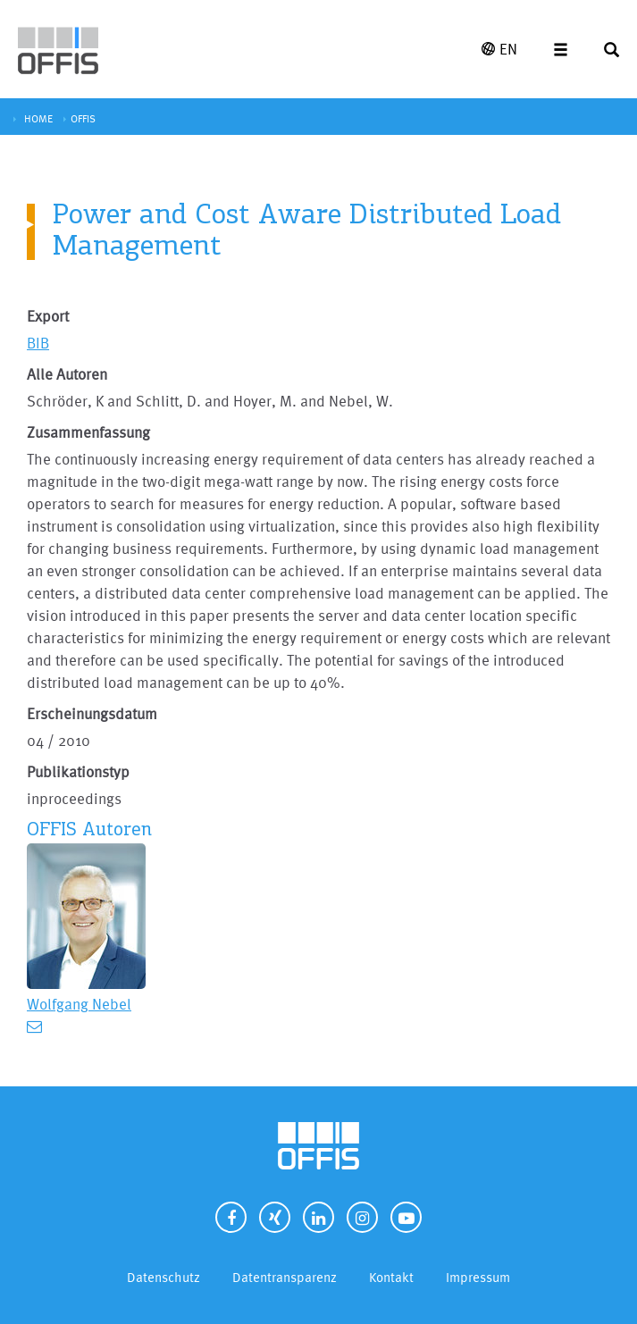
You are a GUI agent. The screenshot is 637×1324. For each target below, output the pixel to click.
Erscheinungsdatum (92, 713)
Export (48, 315)
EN (499, 48)
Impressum (478, 1277)
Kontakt (391, 1277)
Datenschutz (163, 1277)
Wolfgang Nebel (79, 1003)
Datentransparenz (284, 1277)
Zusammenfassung (88, 431)
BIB (38, 342)
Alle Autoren (67, 373)
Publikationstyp (78, 771)
